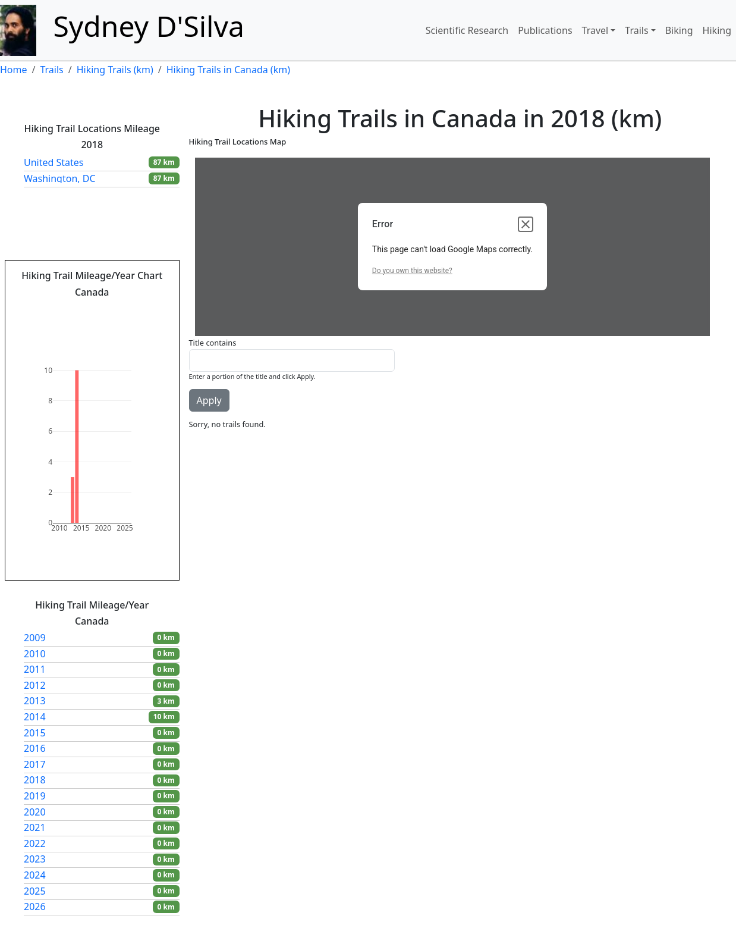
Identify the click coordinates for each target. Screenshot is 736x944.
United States (54, 162)
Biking (679, 30)
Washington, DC (60, 178)
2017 (35, 764)
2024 (35, 875)
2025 (35, 891)
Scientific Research (467, 30)
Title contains (213, 342)
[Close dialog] (525, 224)
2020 (35, 812)
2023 (35, 859)
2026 (35, 906)
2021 (35, 827)
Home (13, 69)
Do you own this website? (412, 270)
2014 (35, 717)
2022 (35, 843)
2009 (35, 637)
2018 (35, 780)
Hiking (717, 30)
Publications (545, 30)
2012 (35, 685)
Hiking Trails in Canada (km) (228, 69)
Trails (636, 30)
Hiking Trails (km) (115, 69)
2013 (35, 700)
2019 (35, 796)
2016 (35, 748)
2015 (35, 733)
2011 (35, 669)
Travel (595, 30)
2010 (35, 653)
